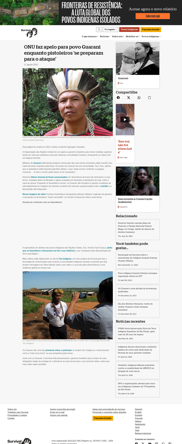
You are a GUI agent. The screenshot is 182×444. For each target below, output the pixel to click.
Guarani (37, 163)
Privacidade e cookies (17, 403)
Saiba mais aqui (153, 16)
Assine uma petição (59, 403)
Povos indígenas (150, 37)
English (138, 400)
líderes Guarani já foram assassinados (49, 177)
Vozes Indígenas (129, 30)
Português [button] (110, 30)
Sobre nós (117, 37)
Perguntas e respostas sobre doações (109, 400)
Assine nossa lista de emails (62, 397)
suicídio (104, 186)
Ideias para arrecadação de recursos (109, 397)
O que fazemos (89, 37)
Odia (137, 418)
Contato (11, 406)
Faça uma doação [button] (150, 30)
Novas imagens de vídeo (34, 194)
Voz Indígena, (65, 259)
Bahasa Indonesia (143, 421)
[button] (99, 29)
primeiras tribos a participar (58, 350)
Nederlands (140, 412)
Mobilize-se (132, 37)
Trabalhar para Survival (18, 400)
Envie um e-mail (57, 400)
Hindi (137, 415)
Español (138, 403)
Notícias (104, 37)
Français (139, 406)
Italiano (138, 409)
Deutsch (138, 397)
